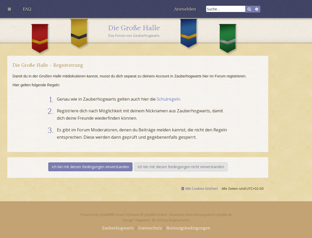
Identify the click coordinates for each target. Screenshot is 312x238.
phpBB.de (224, 214)
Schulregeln (168, 99)
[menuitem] (27, 9)
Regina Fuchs (179, 220)
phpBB (105, 214)
